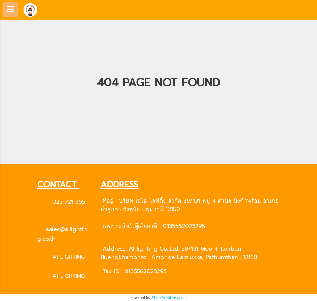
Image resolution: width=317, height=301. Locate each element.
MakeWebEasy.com (169, 297)
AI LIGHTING (68, 257)
